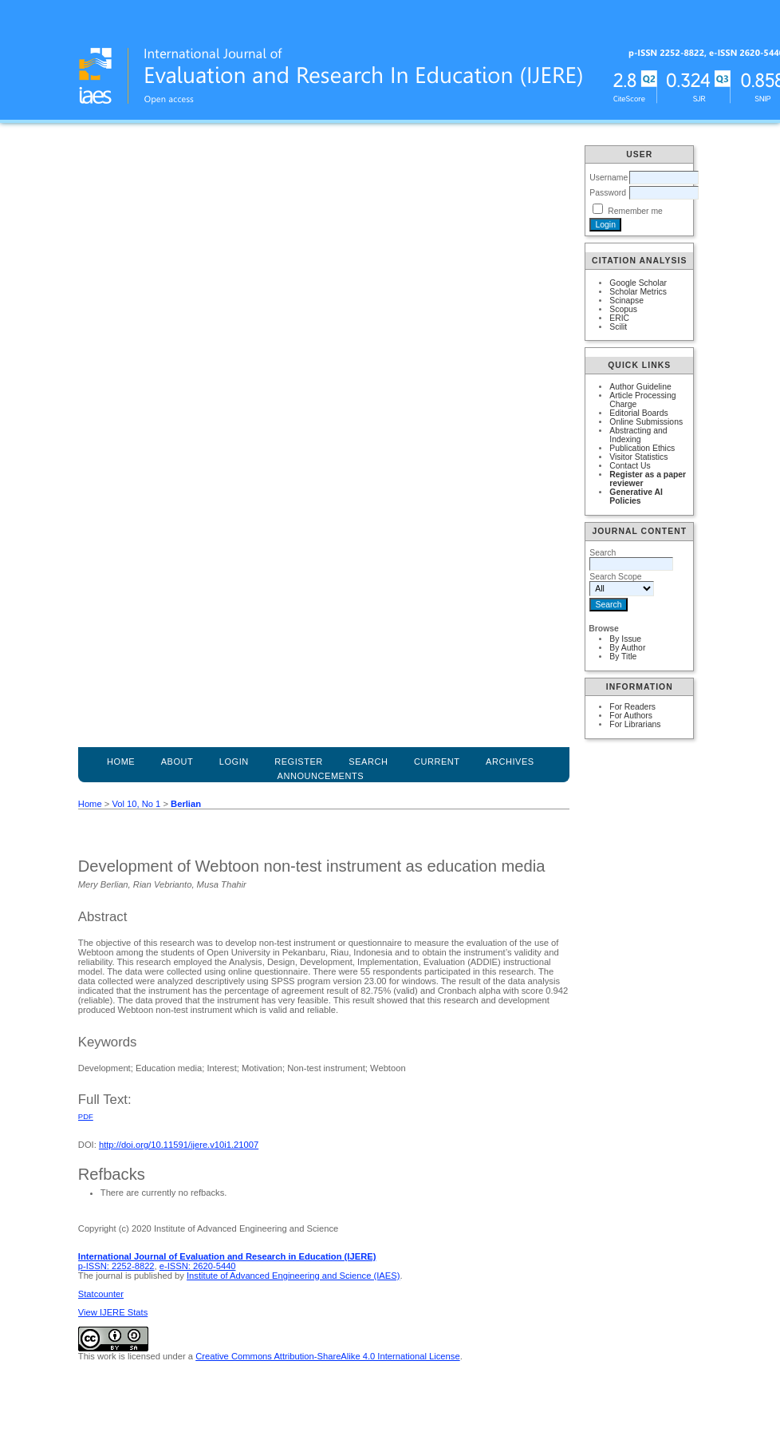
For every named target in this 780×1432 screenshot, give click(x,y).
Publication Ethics (642, 448)
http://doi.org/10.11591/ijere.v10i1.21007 (178, 1144)
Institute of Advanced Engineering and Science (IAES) (293, 1275)
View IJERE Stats (113, 1312)
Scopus (623, 309)
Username (608, 177)
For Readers (632, 706)
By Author (627, 647)
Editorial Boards (638, 413)
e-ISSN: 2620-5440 (198, 1266)
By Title (622, 656)
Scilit (618, 326)
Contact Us (629, 465)
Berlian (186, 804)
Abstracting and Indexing (638, 435)
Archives (510, 761)
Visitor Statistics (638, 457)
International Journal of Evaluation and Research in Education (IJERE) (227, 1256)
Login (234, 761)
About (177, 761)
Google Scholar (638, 283)
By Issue (625, 639)
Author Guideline (640, 386)
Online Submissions (646, 421)
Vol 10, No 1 (136, 804)
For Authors (630, 715)
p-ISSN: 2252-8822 (116, 1266)
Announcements (321, 776)
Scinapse (626, 300)
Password (607, 192)
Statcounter (101, 1294)
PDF (85, 1116)
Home (121, 761)
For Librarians (634, 724)
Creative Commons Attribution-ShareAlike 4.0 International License (327, 1356)
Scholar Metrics (638, 291)
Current (437, 761)
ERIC (619, 318)
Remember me (635, 211)
